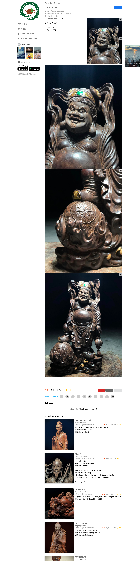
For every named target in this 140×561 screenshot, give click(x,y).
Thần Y (78, 454)
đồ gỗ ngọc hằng (80, 422)
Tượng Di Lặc (80, 489)
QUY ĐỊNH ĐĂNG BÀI (26, 34)
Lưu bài (109, 390)
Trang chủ (48, 3)
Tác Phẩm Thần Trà (83, 420)
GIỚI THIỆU (22, 29)
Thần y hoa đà (81, 523)
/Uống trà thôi (24, 62)
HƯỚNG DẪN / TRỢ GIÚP (27, 39)
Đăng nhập (74, 409)
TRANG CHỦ (22, 24)
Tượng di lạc (80, 557)
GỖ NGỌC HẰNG (68, 14)
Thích (101, 390)
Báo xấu (118, 390)
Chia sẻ (57, 3)
